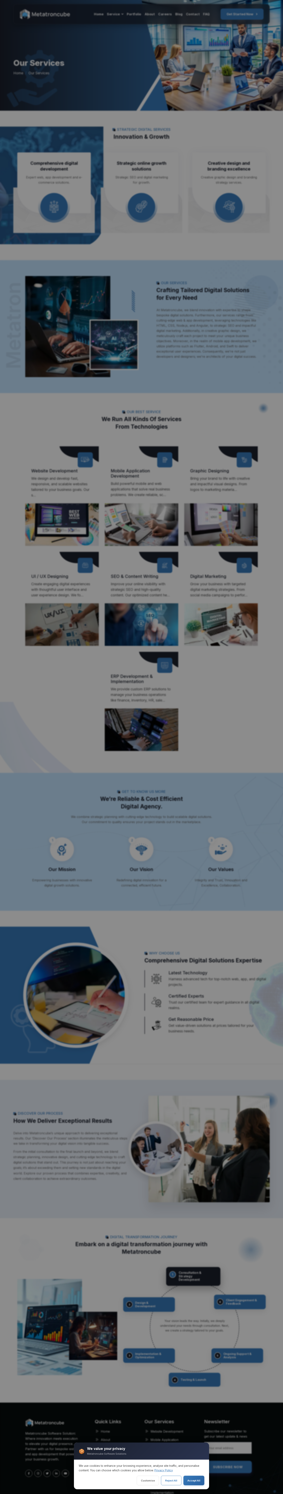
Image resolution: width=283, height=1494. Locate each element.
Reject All (171, 1480)
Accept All (193, 1480)
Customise (148, 1480)
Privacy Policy (163, 1470)
